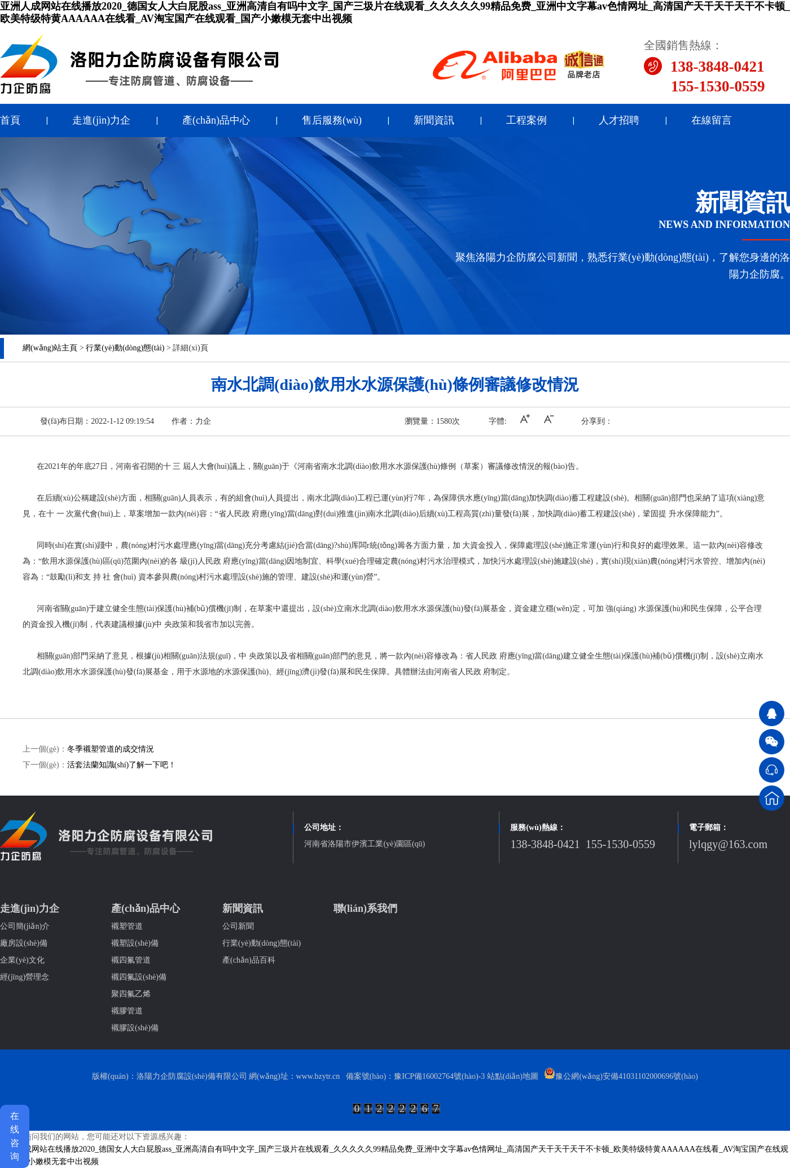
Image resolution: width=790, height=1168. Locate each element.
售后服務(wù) (332, 120)
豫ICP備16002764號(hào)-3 (439, 1076)
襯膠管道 (127, 1011)
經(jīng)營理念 (24, 977)
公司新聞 (238, 926)
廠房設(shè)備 (23, 943)
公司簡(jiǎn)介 (25, 926)
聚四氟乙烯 (131, 994)
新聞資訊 (434, 120)
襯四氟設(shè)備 (138, 977)
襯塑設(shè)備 (135, 943)
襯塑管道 (127, 926)
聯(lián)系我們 (365, 908)
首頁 (10, 120)
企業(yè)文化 (22, 960)
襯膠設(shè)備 (135, 1028)
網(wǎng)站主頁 (50, 348)
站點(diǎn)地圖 (512, 1076)
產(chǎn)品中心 (216, 120)
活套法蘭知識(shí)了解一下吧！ (122, 765)
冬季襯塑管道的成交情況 (110, 749)
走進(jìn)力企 (101, 120)
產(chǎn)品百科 (248, 960)
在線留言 (711, 120)
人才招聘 (619, 120)
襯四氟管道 (131, 960)
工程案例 (526, 120)
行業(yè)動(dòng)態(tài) (125, 348)
